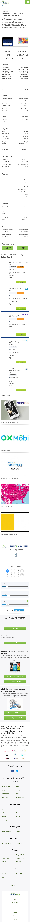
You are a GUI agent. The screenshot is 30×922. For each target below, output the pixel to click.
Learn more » (5, 80)
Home (15, 899)
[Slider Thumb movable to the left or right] (7, 587)
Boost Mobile (20, 797)
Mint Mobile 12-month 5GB (15, 263)
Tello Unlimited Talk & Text (15, 289)
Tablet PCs (19, 831)
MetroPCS (5, 797)
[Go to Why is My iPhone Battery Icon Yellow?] (15, 522)
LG (17, 812)
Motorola (4, 816)
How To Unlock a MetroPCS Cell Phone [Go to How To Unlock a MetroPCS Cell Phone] (10, 422)
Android (4, 873)
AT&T (18, 786)
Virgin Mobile (5, 793)
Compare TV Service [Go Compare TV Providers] (15, 713)
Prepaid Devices (21, 855)
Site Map (15, 915)
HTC (3, 812)
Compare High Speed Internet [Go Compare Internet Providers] (15, 718)
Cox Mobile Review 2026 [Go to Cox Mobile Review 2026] (6, 450)
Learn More (15, 628)
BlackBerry (19, 809)
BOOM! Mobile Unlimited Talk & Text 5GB (15, 370)
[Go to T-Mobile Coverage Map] (15, 494)
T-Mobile (18, 790)
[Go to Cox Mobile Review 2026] (15, 438)
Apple (3, 809)
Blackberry (19, 873)
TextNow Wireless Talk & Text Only (14, 315)
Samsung (4, 820)
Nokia (18, 816)
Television (19, 843)
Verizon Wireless (6, 786)
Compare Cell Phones (5, 5)
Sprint (3, 790)
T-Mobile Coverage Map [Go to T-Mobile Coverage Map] (6, 506)
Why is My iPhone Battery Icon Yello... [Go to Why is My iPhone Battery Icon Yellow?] (9, 534)
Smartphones (5, 855)
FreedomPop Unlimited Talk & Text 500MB (15, 343)
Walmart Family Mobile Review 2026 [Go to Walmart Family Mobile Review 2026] (9, 478)
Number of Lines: (15, 567)
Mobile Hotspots (6, 831)
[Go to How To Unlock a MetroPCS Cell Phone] (15, 410)
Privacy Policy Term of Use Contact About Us (15, 907)
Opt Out (15, 919)
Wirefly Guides (15, 885)
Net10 (18, 793)
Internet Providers (7, 843)
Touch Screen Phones (5, 860)
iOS (3, 877)
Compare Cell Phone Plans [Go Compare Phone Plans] (15, 676)
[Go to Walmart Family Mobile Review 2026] (15, 466)
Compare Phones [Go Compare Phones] (15, 681)
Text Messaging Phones (20, 860)
